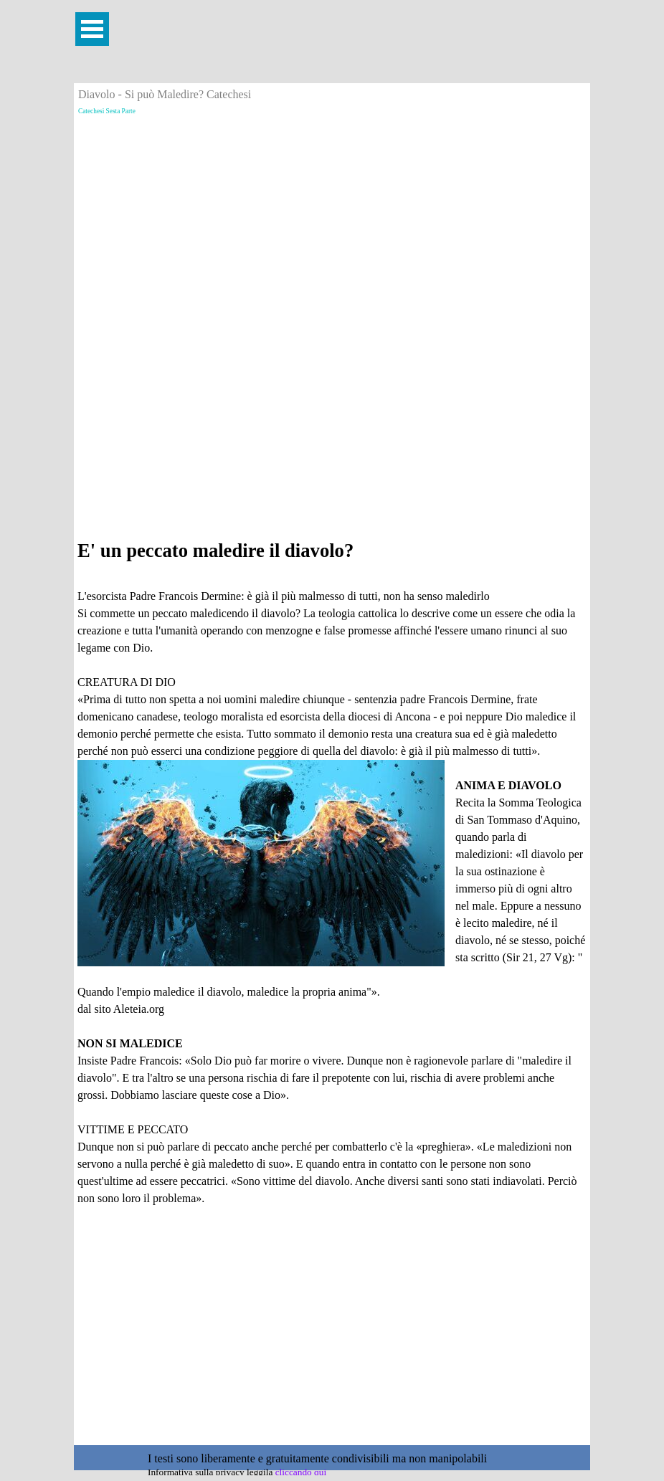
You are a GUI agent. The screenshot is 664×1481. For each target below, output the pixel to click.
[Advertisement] (332, 220)
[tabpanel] (332, 884)
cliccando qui (300, 1472)
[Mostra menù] (92, 29)
